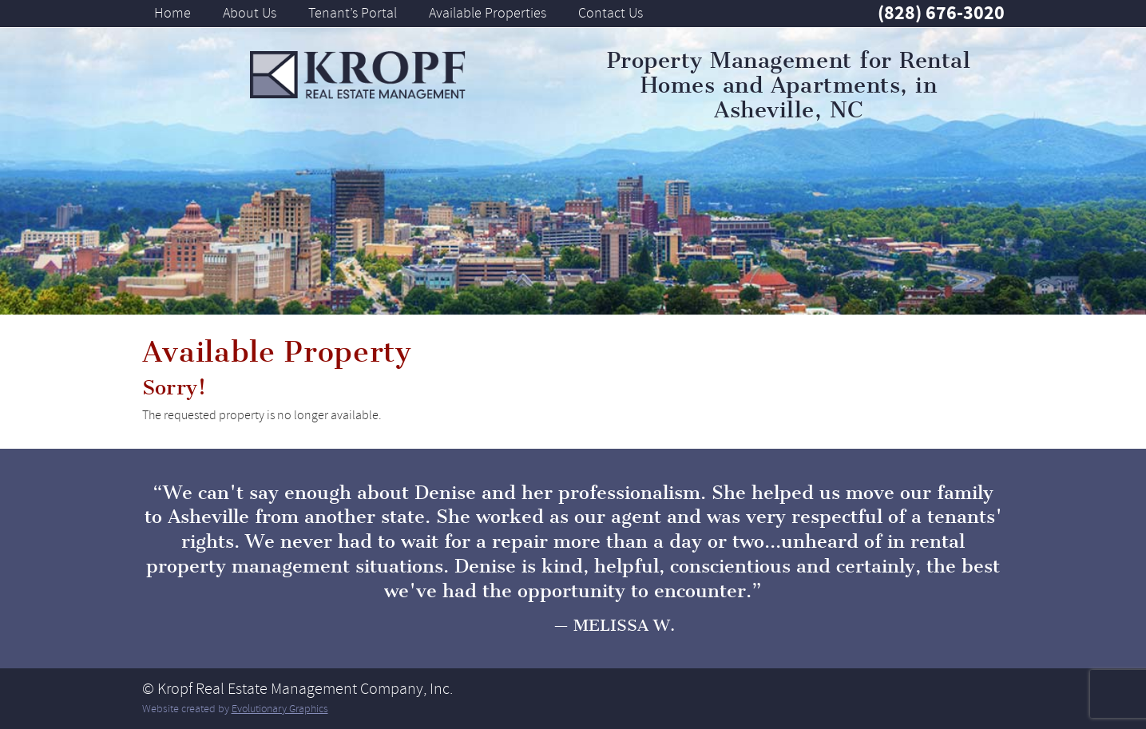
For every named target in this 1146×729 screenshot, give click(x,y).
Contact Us (610, 13)
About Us (249, 13)
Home (172, 13)
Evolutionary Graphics (280, 708)
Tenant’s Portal (352, 13)
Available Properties (487, 13)
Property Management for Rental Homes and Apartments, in (789, 85)
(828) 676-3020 (941, 13)
